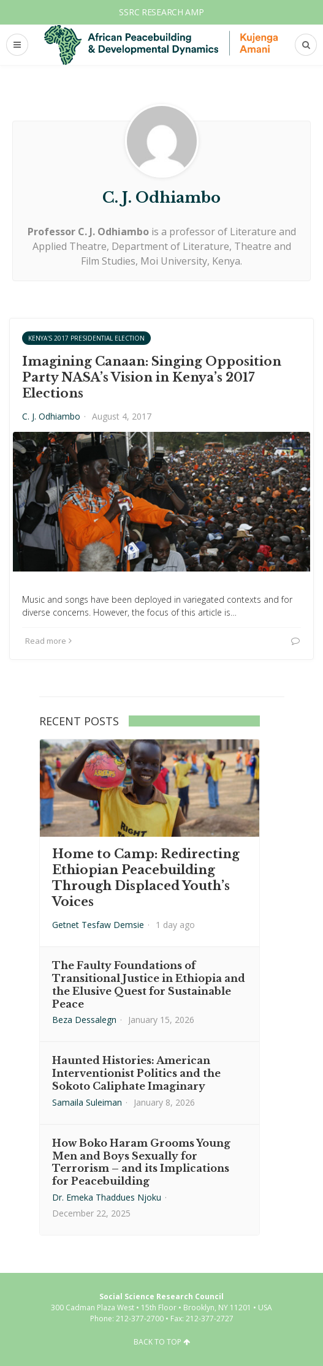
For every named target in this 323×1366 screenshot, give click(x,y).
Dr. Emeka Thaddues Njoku (106, 1197)
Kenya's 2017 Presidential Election (86, 338)
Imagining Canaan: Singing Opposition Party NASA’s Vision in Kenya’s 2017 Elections (151, 377)
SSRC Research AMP (161, 12)
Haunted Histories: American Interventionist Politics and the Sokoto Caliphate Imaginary (136, 1073)
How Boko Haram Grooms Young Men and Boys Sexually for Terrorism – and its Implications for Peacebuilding (141, 1162)
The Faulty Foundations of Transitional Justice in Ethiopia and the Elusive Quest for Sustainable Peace (148, 984)
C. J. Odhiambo (51, 416)
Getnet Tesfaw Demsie (98, 924)
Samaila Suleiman (87, 1102)
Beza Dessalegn (84, 1019)
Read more (48, 640)
